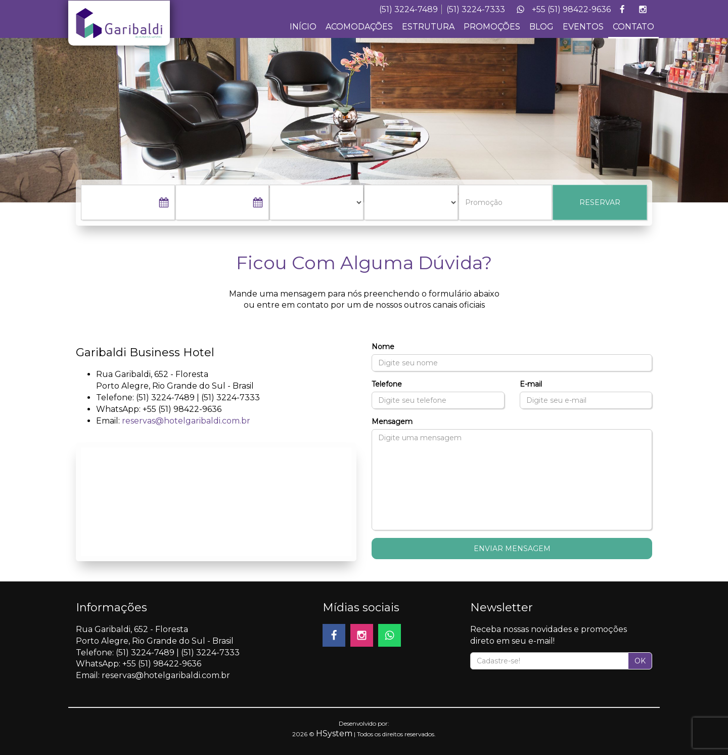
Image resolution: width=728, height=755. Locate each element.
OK (640, 660)
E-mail (531, 384)
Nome (383, 346)
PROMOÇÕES (492, 26)
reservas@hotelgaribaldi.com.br (186, 421)
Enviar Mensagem (512, 548)
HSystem (334, 733)
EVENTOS (583, 26)
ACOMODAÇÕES (359, 26)
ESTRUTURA (428, 26)
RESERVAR (599, 202)
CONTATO (633, 26)
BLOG (541, 26)
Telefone (387, 384)
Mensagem (392, 421)
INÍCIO (303, 26)
